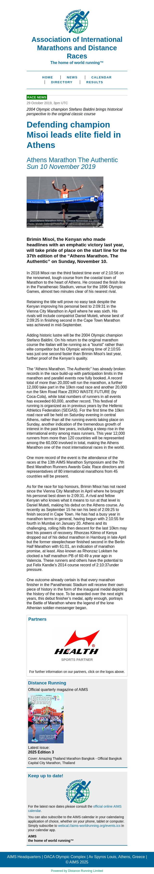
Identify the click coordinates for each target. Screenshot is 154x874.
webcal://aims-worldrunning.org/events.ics (89, 826)
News (72, 77)
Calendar (101, 77)
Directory (61, 82)
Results (94, 82)
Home (47, 77)
